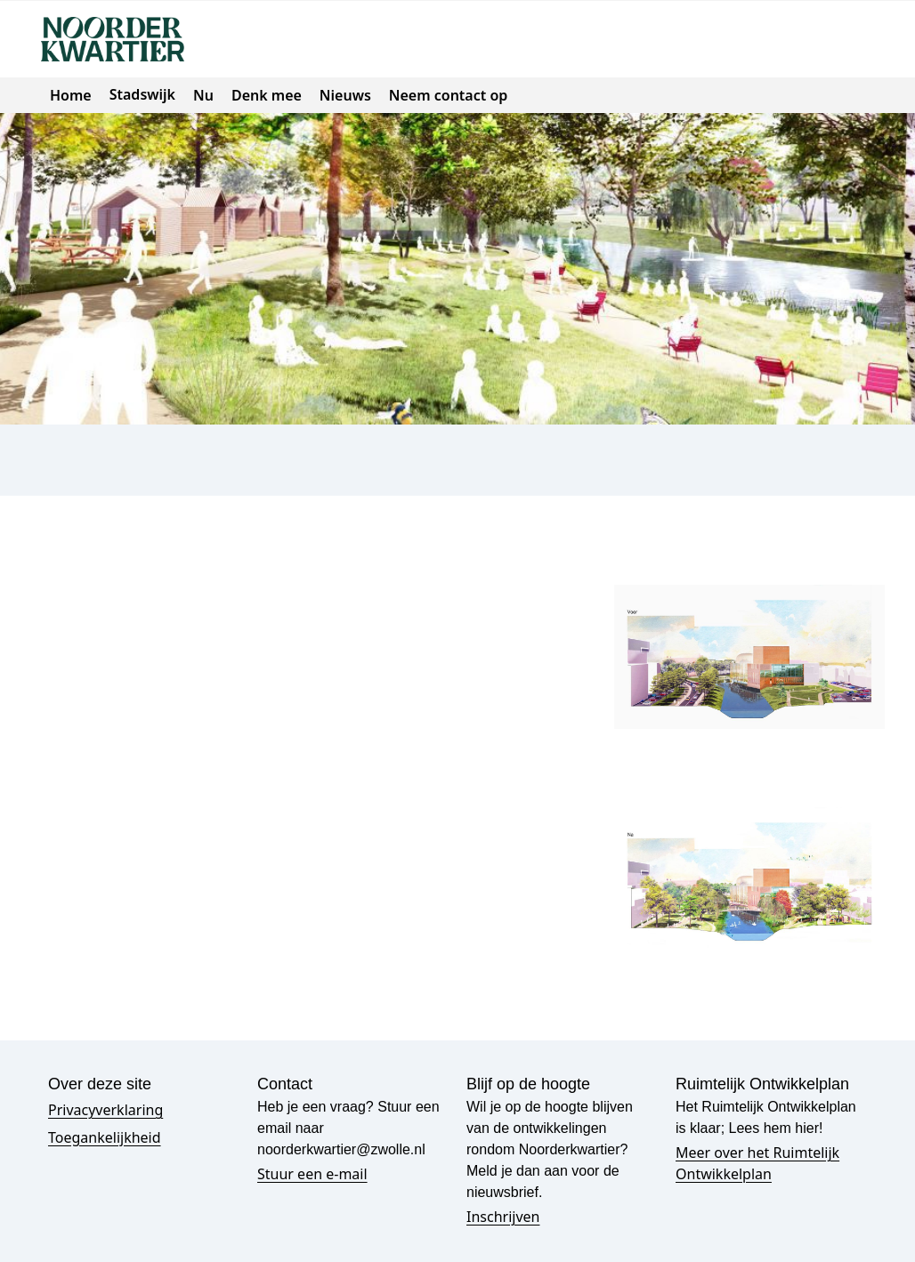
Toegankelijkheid (104, 1137)
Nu (203, 95)
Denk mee (266, 95)
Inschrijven (502, 1216)
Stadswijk (142, 94)
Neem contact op (448, 95)
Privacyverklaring (105, 1110)
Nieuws (345, 95)
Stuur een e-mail (312, 1174)
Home (71, 95)
